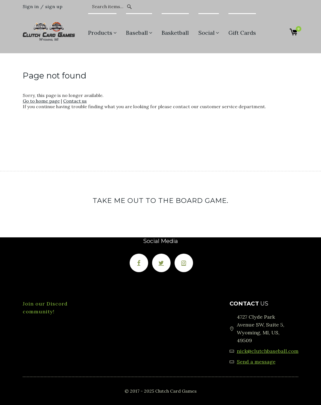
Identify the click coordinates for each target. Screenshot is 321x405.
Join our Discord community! (45, 307)
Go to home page (41, 101)
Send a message (256, 361)
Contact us (75, 101)
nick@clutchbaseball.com (268, 351)
